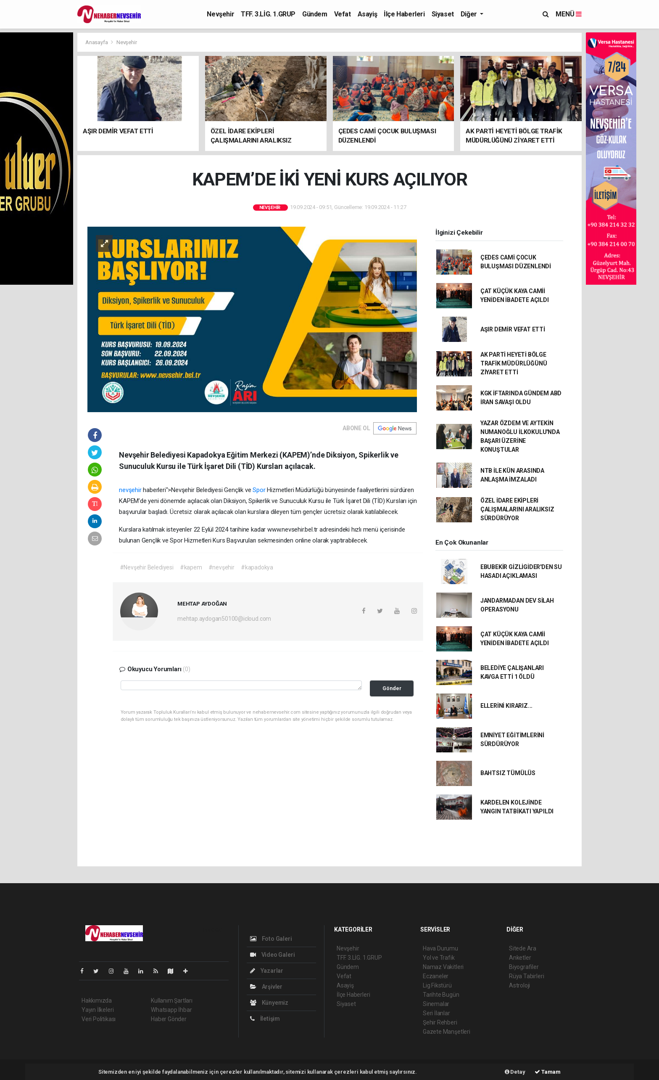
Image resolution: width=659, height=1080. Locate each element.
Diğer (470, 14)
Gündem (314, 14)
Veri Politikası (99, 1019)
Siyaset (443, 14)
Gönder (391, 688)
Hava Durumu (440, 948)
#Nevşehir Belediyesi (147, 567)
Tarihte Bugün (441, 994)
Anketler (520, 957)
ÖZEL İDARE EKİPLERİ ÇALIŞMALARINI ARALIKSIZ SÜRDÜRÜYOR (517, 509)
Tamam (548, 1072)
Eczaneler (435, 976)
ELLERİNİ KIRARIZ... (506, 705)
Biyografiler (524, 967)
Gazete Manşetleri (446, 1031)
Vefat (342, 14)
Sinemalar (436, 1004)
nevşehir (131, 490)
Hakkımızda (97, 1000)
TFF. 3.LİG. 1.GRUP (268, 14)
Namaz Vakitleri (443, 967)
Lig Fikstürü (437, 985)
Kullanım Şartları (171, 1000)
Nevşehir (220, 14)
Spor (259, 490)
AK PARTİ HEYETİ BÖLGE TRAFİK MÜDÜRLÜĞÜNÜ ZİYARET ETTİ (513, 363)
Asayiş (367, 14)
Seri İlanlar (436, 1013)
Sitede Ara (522, 948)
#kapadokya (257, 567)
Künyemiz (269, 1002)
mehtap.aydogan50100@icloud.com (224, 618)
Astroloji (519, 985)
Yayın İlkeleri (97, 1009)
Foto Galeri (271, 938)
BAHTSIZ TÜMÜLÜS (507, 773)
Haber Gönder (169, 1019)
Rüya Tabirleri (526, 976)
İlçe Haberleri (404, 14)
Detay (515, 1072)
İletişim (265, 1018)
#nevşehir (221, 567)
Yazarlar (266, 970)
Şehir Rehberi (440, 1022)
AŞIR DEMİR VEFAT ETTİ (512, 329)
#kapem (191, 567)
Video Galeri (272, 954)
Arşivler (266, 986)
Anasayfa (97, 42)
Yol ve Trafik (439, 957)
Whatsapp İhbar (171, 1009)
